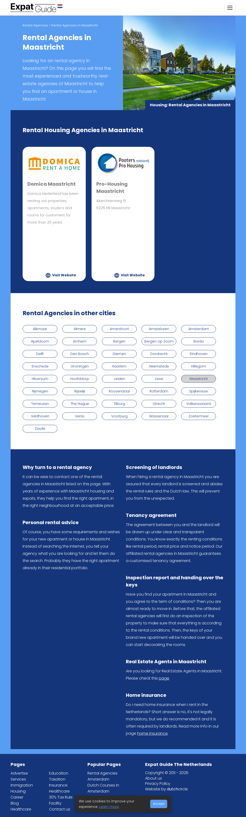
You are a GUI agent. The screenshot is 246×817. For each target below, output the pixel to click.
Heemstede (159, 366)
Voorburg (119, 416)
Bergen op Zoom (159, 341)
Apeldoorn (40, 341)
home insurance (152, 733)
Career (17, 797)
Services (18, 779)
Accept (158, 803)
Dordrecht (159, 353)
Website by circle (166, 789)
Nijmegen (40, 391)
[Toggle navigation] (229, 8)
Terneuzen (40, 403)
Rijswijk (79, 391)
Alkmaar (40, 328)
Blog (15, 803)
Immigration (22, 785)
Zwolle (40, 428)
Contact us (59, 809)
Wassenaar (159, 416)
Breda (198, 341)
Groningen (80, 366)
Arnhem (79, 341)
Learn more (109, 806)
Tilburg (119, 403)
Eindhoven (199, 353)
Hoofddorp (79, 378)
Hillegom (198, 366)
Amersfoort (119, 328)
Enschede (40, 366)
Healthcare (21, 809)
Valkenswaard (198, 403)
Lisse (159, 378)
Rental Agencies (35, 25)
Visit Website (64, 275)
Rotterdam (159, 391)
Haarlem (119, 366)
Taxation (57, 779)
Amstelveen (159, 328)
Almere (80, 328)
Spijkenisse (198, 391)
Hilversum (40, 378)
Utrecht (159, 403)
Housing (18, 791)
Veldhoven (40, 416)
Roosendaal (119, 391)
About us (153, 778)
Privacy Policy (157, 783)
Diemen (119, 353)
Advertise (19, 773)
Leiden (119, 378)
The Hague (80, 403)
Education (58, 773)
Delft (40, 353)
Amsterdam (198, 328)
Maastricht (199, 378)
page (164, 678)
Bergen (119, 341)
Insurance (58, 785)
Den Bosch (79, 353)
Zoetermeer (199, 416)
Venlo (80, 416)
